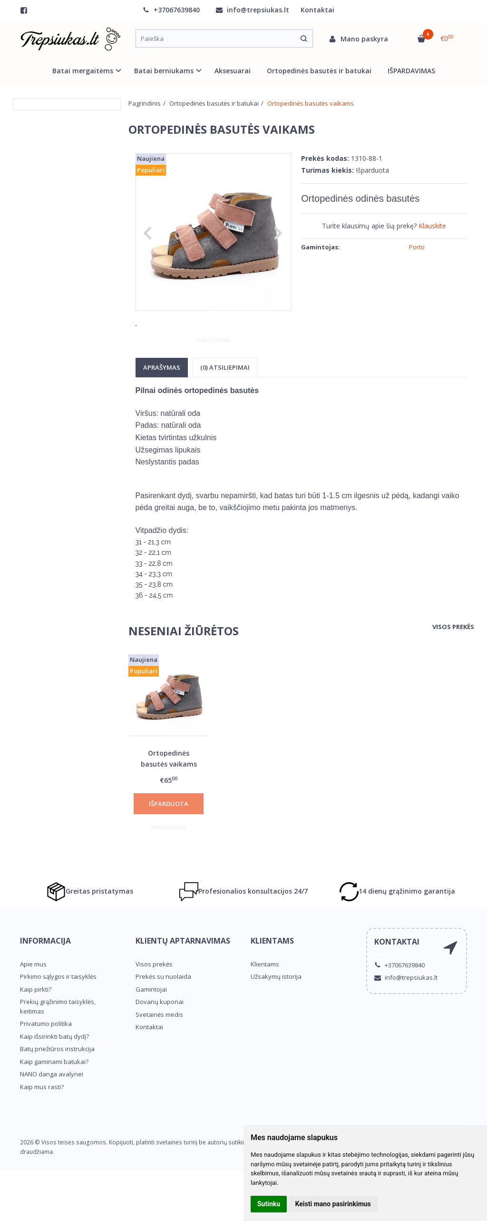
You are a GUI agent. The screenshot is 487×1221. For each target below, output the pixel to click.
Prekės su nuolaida (163, 1005)
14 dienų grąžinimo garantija (397, 919)
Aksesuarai (232, 70)
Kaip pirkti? (35, 1018)
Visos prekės (453, 655)
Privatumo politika (46, 1052)
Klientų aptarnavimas (183, 969)
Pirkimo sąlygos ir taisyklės (58, 1005)
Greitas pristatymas (90, 919)
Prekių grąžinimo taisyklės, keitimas (58, 1035)
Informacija (45, 969)
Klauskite (432, 225)
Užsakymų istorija (276, 1005)
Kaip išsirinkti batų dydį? (54, 1065)
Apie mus (33, 992)
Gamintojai (151, 1018)
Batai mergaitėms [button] (82, 70)
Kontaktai (317, 9)
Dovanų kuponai (160, 1030)
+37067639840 (171, 9)
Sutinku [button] (268, 1204)
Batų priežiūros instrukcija (57, 1077)
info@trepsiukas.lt (252, 9)
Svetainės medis (159, 1043)
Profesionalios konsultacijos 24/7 (243, 919)
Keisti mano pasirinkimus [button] (333, 1204)
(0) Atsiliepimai (225, 396)
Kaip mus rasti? (42, 1115)
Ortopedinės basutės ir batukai (319, 70)
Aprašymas (161, 396)
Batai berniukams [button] (164, 70)
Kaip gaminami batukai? (54, 1090)
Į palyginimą (213, 368)
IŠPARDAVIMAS (411, 70)
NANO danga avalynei (51, 1102)
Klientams (272, 969)
